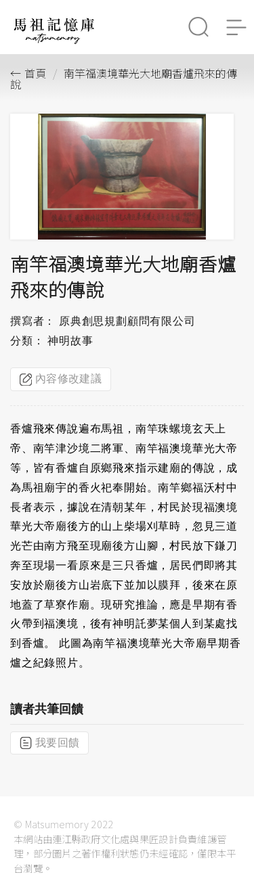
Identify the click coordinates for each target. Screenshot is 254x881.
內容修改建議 (61, 379)
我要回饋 (49, 743)
